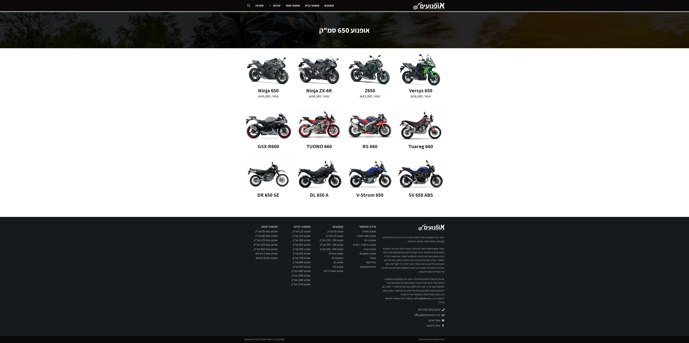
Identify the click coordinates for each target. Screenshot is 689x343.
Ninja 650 (268, 90)
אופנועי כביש (312, 5)
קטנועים (329, 5)
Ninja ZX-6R (319, 90)
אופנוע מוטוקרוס (368, 253)
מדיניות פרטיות (425, 339)
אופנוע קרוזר (369, 249)
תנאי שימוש (439, 339)
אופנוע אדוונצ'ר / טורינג (364, 245)
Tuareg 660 (420, 146)
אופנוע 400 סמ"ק (302, 245)
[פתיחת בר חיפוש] (249, 5)
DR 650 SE (268, 194)
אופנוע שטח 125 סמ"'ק (266, 240)
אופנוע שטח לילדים (333, 271)
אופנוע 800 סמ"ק (302, 262)
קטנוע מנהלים (336, 253)
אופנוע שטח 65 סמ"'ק (266, 231)
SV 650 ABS (421, 194)
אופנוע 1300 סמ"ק (301, 275)
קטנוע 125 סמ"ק (334, 236)
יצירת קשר (371, 262)
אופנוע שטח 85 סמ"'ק (266, 236)
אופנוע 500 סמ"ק (302, 249)
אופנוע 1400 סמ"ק (301, 280)
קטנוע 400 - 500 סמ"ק (331, 249)
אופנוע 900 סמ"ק (302, 267)
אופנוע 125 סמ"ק (302, 231)
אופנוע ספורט (369, 231)
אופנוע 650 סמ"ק (302, 253)
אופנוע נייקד (370, 240)
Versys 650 (420, 90)
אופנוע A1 (338, 262)
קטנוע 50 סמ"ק (335, 231)
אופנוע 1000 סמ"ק (301, 271)
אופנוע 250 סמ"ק (302, 236)
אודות (373, 258)
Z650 (370, 90)
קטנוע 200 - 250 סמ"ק (331, 240)
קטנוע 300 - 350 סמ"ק (331, 245)
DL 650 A (319, 194)
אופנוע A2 (338, 267)
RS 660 (370, 146)
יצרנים (273, 5)
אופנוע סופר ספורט (366, 236)
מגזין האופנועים (368, 267)
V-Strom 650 (369, 194)
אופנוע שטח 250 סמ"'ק (266, 245)
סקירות (259, 5)
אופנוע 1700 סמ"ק (301, 284)
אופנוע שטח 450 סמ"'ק (266, 249)
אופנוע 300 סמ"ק (302, 240)
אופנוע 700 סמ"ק (302, 258)
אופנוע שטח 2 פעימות (266, 253)
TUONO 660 (319, 146)
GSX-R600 (268, 146)
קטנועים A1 (337, 258)
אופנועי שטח (293, 5)
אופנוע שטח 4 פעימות (267, 258)
